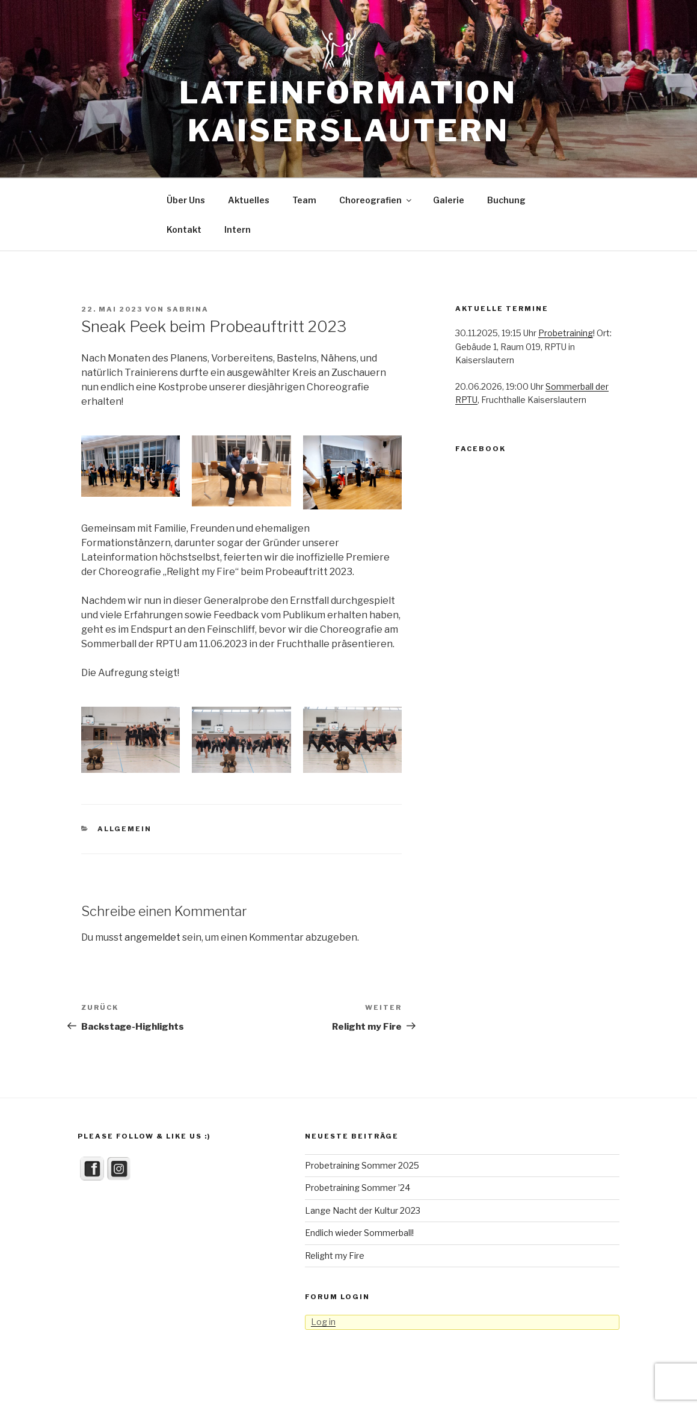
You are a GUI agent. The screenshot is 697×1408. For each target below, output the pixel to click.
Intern (237, 229)
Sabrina (188, 309)
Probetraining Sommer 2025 (362, 1165)
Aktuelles (248, 200)
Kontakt (184, 229)
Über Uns (186, 200)
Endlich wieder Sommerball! (359, 1233)
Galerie (448, 200)
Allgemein (124, 829)
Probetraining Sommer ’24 (357, 1187)
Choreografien (376, 200)
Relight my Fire (334, 1255)
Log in (323, 1322)
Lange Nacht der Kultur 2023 (362, 1210)
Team (304, 200)
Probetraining (565, 333)
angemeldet (152, 937)
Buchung (506, 200)
